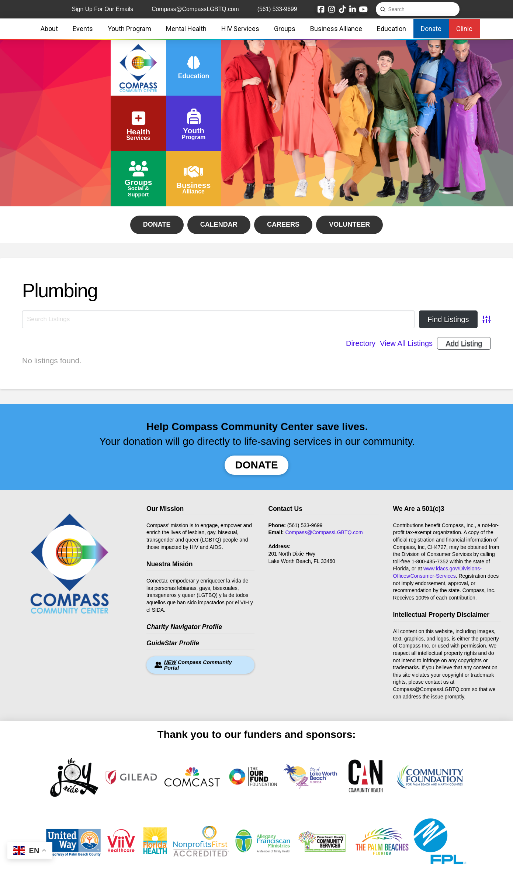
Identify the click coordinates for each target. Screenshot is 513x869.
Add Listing (464, 343)
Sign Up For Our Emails (102, 9)
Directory (360, 343)
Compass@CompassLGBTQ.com (324, 532)
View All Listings (406, 343)
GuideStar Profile (172, 643)
